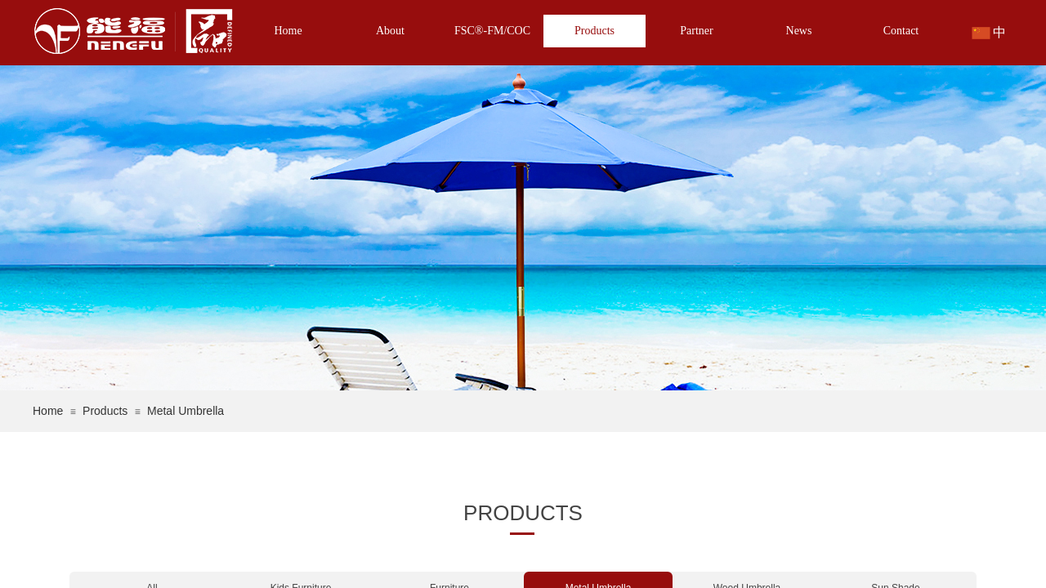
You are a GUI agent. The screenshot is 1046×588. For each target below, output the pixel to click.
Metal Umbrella (185, 410)
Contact (901, 30)
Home (288, 30)
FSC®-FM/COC (492, 30)
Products (594, 30)
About (390, 30)
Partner (696, 30)
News (799, 30)
